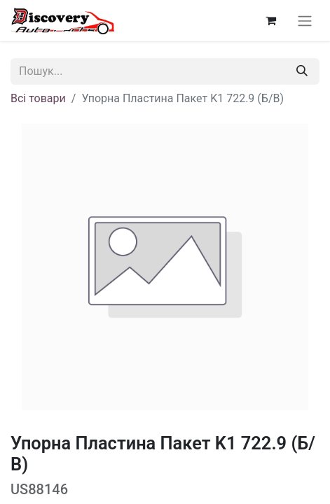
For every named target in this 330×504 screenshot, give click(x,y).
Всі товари (38, 98)
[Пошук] (301, 71)
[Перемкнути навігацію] (304, 21)
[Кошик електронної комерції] (270, 20)
